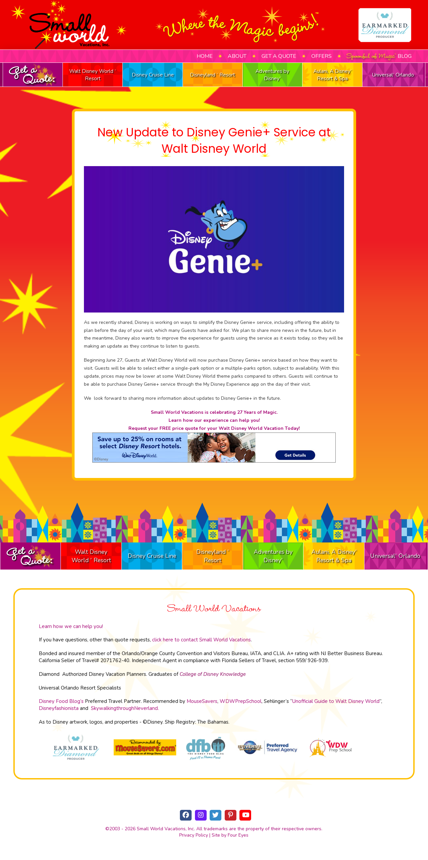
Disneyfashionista (59, 708)
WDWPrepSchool (240, 701)
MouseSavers (202, 701)
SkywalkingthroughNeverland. (125, 708)
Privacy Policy (193, 835)
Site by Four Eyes (230, 835)
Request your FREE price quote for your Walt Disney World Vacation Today (213, 428)
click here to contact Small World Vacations (201, 639)
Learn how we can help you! (71, 626)
